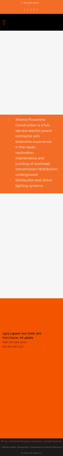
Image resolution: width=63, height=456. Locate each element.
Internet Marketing (53, 447)
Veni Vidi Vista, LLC (33, 453)
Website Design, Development (15, 447)
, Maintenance (35, 447)
